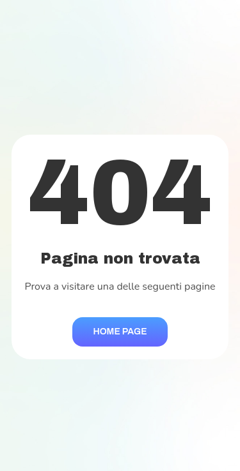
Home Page (120, 331)
